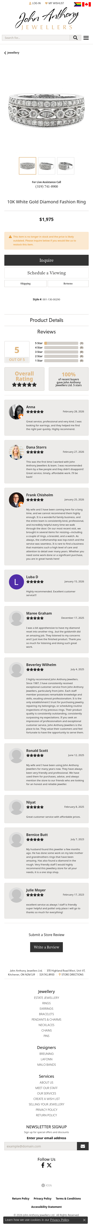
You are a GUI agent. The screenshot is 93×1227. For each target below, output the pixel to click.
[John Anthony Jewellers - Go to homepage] (46, 19)
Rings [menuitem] (46, 1003)
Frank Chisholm (39, 495)
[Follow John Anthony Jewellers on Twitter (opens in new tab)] (49, 1165)
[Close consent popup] (84, 1220)
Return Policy (20, 1198)
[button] (35, 3)
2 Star (38, 356)
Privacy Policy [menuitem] (46, 1109)
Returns (68, 283)
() (81, 343)
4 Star (38, 347)
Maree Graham (39, 613)
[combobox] (36, 38)
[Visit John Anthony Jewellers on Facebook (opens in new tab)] (42, 1165)
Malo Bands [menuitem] (46, 1064)
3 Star (38, 352)
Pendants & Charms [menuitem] (46, 1019)
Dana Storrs (36, 447)
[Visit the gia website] (46, 1185)
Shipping (25, 283)
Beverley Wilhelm (41, 664)
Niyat (31, 802)
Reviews (46, 332)
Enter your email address (46, 1138)
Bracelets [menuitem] (46, 1014)
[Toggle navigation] (86, 38)
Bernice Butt (37, 834)
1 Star (38, 360)
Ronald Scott (37, 750)
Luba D (32, 576)
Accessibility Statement (46, 1207)
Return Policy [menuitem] (46, 1115)
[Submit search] (75, 38)
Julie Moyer (36, 890)
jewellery (13, 52)
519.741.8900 (46, 974)
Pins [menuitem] (46, 1036)
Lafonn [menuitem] (46, 1059)
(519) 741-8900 (46, 186)
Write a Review (46, 947)
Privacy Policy (42, 1198)
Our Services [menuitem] (46, 1093)
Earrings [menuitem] (46, 1008)
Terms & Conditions (68, 1198)
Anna (30, 406)
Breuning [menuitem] (46, 1053)
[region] (46, 110)
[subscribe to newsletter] (83, 1146)
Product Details (46, 320)
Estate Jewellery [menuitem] (46, 997)
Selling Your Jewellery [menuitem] (46, 1104)
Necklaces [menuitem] (46, 1025)
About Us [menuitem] (46, 1082)
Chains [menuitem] (46, 1030)
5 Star (38, 343)
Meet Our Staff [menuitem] (46, 1088)
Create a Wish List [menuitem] (46, 1099)
